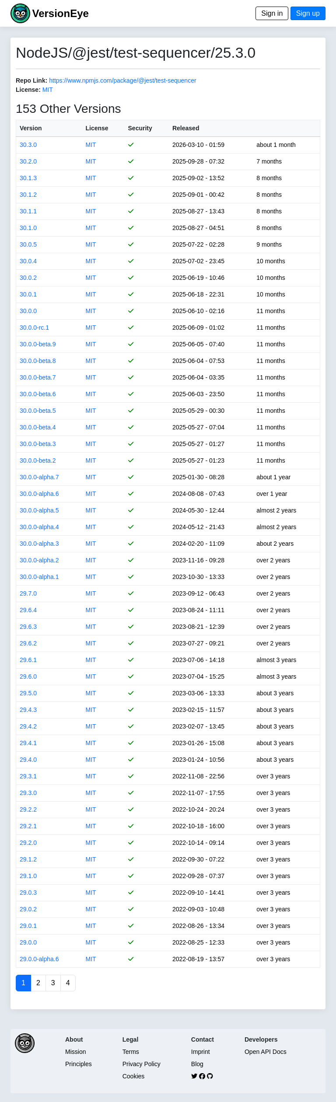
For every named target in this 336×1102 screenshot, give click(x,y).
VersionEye (60, 13)
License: (28, 89)
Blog (197, 1063)
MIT (47, 89)
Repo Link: (31, 80)
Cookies (133, 1076)
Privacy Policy (141, 1063)
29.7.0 (28, 593)
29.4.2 (28, 726)
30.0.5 (28, 244)
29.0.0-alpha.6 (39, 959)
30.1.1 (28, 211)
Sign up (308, 13)
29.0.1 (28, 925)
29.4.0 (28, 759)
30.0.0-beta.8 (38, 360)
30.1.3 (28, 177)
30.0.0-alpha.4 (39, 526)
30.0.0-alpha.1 (39, 576)
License (96, 128)
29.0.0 (28, 942)
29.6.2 (28, 643)
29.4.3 (28, 709)
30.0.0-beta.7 (38, 377)
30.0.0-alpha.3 (39, 543)
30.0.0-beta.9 (38, 344)
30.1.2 (28, 194)
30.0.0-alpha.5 (39, 510)
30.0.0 (28, 310)
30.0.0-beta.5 (38, 410)
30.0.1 (28, 294)
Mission (75, 1051)
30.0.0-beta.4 (38, 427)
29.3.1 (28, 776)
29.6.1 (28, 659)
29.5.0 (28, 693)
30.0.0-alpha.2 (39, 560)
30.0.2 (28, 277)
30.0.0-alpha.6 (39, 493)
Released (185, 128)
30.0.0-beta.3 (38, 443)
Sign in (272, 13)
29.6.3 (28, 626)
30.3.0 (28, 144)
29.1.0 (28, 875)
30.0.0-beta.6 (38, 394)
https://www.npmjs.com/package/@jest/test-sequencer (122, 80)
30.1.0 (28, 227)
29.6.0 (28, 676)
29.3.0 (28, 792)
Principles (78, 1063)
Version (31, 128)
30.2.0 (28, 161)
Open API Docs (266, 1051)
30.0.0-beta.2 (38, 460)
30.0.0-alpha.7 (39, 477)
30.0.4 (28, 261)
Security (140, 128)
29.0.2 (28, 909)
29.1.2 (28, 859)
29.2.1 (28, 826)
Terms (130, 1051)
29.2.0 (28, 842)
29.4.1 (28, 742)
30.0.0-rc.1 (34, 327)
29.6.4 (28, 610)
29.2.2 (28, 809)
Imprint (200, 1051)
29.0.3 (28, 892)
